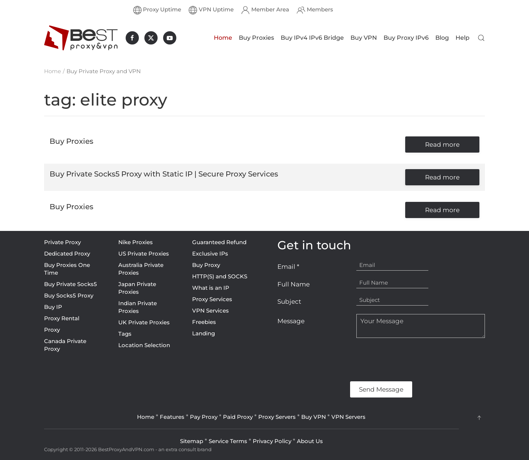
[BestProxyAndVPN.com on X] (151, 37)
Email (288, 266)
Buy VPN (363, 37)
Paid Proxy (238, 416)
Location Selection (144, 345)
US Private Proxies (143, 253)
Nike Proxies (135, 242)
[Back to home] (81, 37)
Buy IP (53, 306)
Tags (125, 333)
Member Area (265, 10)
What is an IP (210, 287)
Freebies (204, 321)
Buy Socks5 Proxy (68, 295)
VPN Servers (348, 416)
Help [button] (462, 37)
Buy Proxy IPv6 (406, 37)
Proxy (52, 329)
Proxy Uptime (157, 10)
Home (223, 37)
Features (172, 416)
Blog (442, 37)
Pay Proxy (203, 416)
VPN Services (210, 310)
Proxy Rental (61, 318)
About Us (310, 441)
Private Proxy (62, 242)
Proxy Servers (277, 416)
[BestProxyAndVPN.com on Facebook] (132, 37)
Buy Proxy (206, 264)
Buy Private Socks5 (70, 284)
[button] (481, 37)
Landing (203, 333)
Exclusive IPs (210, 253)
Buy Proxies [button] (256, 37)
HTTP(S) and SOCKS (219, 276)
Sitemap (191, 441)
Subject (289, 301)
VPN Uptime (211, 10)
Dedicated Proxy (67, 253)
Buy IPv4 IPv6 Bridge (312, 37)
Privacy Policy (272, 441)
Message (291, 321)
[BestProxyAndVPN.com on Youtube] (169, 37)
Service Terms (228, 441)
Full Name (293, 284)
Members (314, 10)
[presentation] (333, 359)
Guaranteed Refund (219, 242)
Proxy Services (212, 299)
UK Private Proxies (144, 322)
